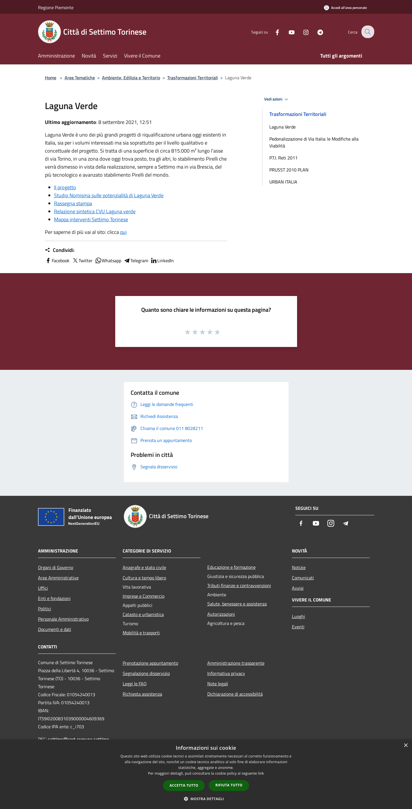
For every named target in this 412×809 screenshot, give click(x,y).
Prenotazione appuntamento (150, 663)
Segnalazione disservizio (146, 673)
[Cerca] (367, 32)
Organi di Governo (55, 567)
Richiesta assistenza (142, 693)
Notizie (299, 567)
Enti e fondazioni (54, 598)
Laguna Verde (282, 126)
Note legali (217, 683)
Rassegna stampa (73, 203)
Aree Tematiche (80, 77)
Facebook (57, 260)
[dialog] (206, 774)
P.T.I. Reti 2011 (283, 157)
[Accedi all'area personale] (345, 7)
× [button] (405, 745)
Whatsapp (108, 260)
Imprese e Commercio (143, 596)
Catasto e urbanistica (143, 614)
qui (123, 232)
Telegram (136, 260)
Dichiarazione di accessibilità (235, 693)
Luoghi (298, 616)
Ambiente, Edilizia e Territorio (131, 77)
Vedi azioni (277, 99)
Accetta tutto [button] (184, 785)
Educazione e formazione (231, 567)
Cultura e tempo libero (144, 577)
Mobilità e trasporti (141, 632)
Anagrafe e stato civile (144, 567)
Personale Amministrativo (63, 618)
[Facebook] (273, 31)
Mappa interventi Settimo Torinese (91, 219)
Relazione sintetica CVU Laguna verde (95, 211)
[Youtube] (288, 31)
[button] (206, 798)
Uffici (43, 588)
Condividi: (59, 250)
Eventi (298, 626)
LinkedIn (162, 260)
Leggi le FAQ (135, 683)
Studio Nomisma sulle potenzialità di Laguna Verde (109, 195)
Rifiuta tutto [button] (228, 785)
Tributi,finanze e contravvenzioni (239, 585)
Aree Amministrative (58, 577)
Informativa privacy (226, 673)
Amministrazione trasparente (235, 663)
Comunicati (303, 577)
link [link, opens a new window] (261, 773)
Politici (44, 608)
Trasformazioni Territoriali (192, 77)
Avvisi (298, 588)
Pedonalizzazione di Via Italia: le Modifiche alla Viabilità (314, 142)
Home (50, 77)
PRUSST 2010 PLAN (288, 169)
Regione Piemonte (55, 7)
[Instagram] (302, 31)
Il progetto (65, 187)
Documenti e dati (54, 629)
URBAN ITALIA (283, 181)
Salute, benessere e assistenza (237, 603)
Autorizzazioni (221, 614)
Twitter (82, 260)
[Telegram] (316, 31)
